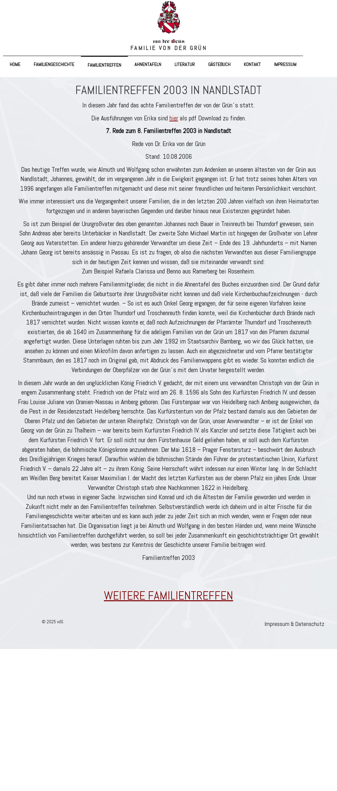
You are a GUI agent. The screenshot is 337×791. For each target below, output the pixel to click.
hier (173, 118)
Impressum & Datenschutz (294, 624)
